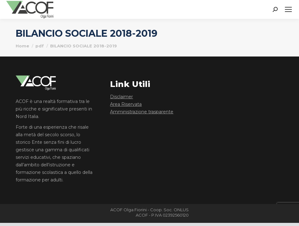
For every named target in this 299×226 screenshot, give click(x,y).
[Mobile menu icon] (288, 9)
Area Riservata (126, 104)
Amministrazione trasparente (141, 112)
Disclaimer (121, 97)
